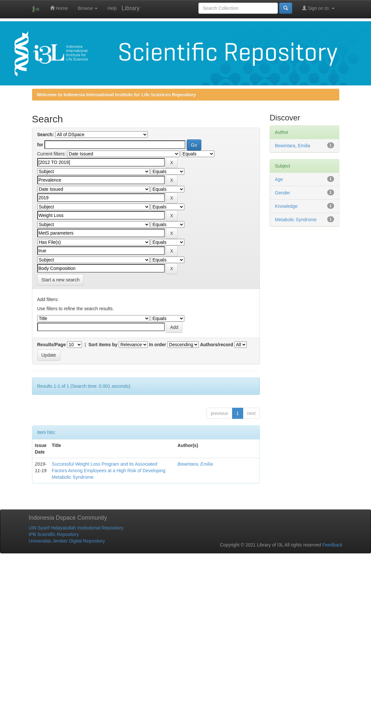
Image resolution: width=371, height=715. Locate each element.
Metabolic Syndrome (296, 219)
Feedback (332, 544)
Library (131, 8)
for (40, 144)
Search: (45, 134)
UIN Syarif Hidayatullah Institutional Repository (76, 527)
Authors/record (216, 344)
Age (279, 179)
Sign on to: (318, 8)
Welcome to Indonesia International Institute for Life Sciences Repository (116, 94)
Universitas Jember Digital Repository (67, 541)
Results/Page (51, 344)
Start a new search (61, 279)
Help (112, 8)
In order (157, 344)
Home (59, 8)
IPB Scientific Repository (54, 534)
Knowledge (286, 206)
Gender (282, 192)
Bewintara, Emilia (195, 464)
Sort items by (103, 344)
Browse (88, 8)
